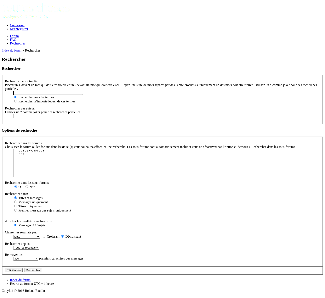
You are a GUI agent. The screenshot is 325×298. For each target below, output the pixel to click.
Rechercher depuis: (17, 243)
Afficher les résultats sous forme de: (29, 221)
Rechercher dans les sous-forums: (27, 182)
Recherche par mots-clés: (22, 81)
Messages (22, 225)
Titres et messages (28, 198)
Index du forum (12, 50)
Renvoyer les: (14, 254)
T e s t (29, 154)
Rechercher (17, 43)
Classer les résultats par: (21, 232)
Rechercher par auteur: (20, 108)
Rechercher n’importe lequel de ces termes (44, 101)
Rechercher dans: (16, 194)
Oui (18, 187)
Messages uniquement (31, 202)
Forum (14, 36)
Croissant (51, 236)
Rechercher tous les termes (34, 97)
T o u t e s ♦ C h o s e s (29, 151)
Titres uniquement (28, 206)
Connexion (17, 25)
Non (30, 187)
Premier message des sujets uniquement (42, 210)
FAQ (13, 39)
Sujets (39, 225)
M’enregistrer (19, 29)
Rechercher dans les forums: (24, 143)
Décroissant (71, 236)
